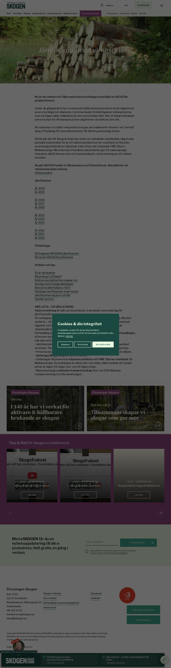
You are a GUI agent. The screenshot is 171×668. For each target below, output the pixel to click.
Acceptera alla (103, 344)
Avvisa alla (83, 344)
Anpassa (65, 344)
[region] (85, 334)
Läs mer (69, 336)
